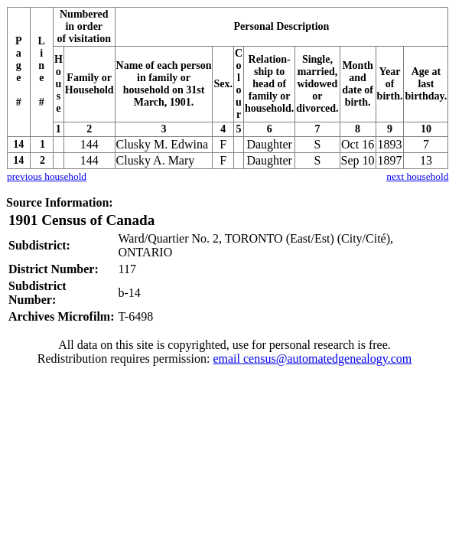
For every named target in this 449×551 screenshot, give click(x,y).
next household (417, 176)
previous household (46, 176)
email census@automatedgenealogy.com (312, 358)
